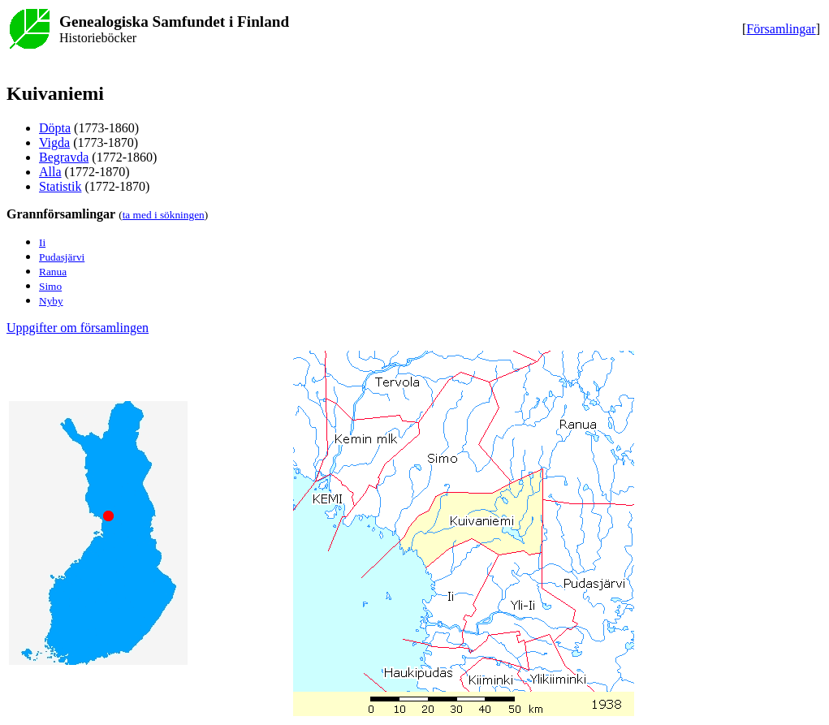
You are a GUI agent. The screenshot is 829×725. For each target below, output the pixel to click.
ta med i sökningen (164, 215)
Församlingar (780, 29)
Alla (50, 172)
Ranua (53, 271)
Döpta (55, 128)
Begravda (64, 157)
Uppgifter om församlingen (77, 327)
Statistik (60, 186)
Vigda (54, 142)
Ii (42, 242)
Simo (50, 286)
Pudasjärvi (61, 257)
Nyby (51, 301)
